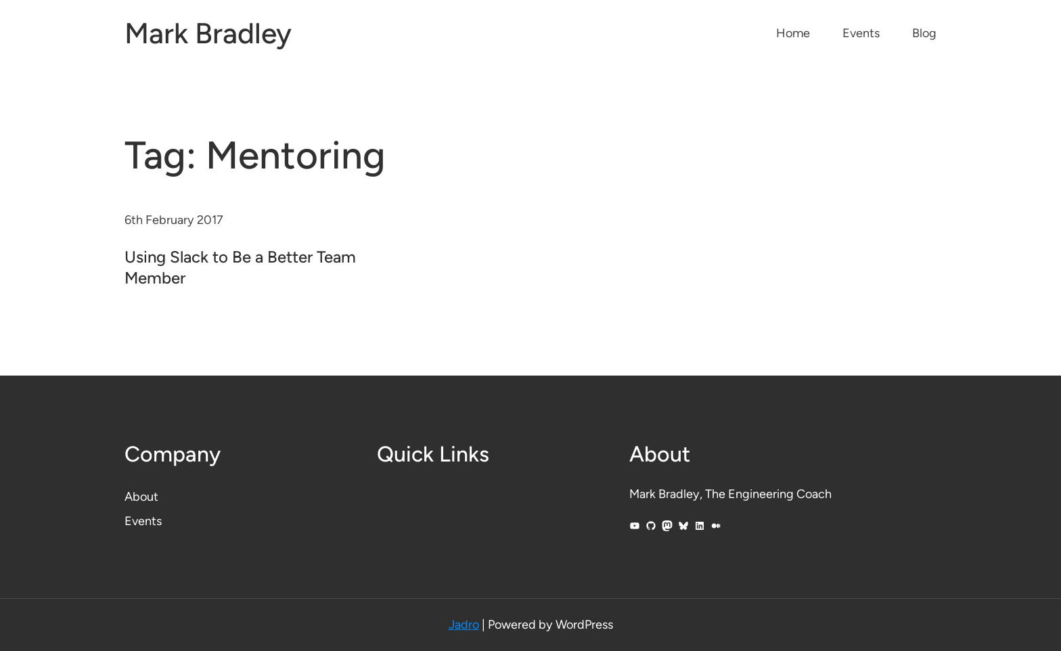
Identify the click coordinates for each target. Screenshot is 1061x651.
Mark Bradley (208, 33)
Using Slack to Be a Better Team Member (240, 267)
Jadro (464, 624)
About (141, 496)
